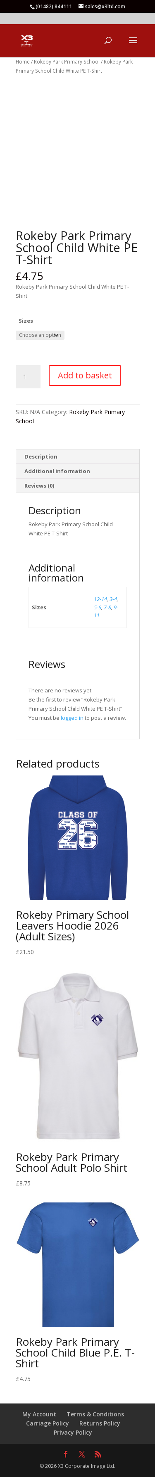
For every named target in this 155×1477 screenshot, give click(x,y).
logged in (72, 717)
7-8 (107, 607)
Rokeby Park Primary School (67, 61)
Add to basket (85, 375)
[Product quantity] (28, 376)
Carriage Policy (47, 1423)
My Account (39, 1414)
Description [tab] (40, 456)
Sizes (26, 320)
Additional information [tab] (57, 471)
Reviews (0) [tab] (39, 485)
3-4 (113, 599)
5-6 (97, 607)
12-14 (100, 599)
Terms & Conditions (95, 1414)
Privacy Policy (73, 1432)
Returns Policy (99, 1423)
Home (23, 61)
